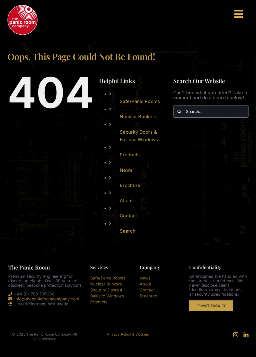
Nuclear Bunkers (138, 116)
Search (128, 231)
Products (130, 154)
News (126, 170)
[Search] (179, 111)
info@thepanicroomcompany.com (46, 298)
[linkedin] (246, 334)
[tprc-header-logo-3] (23, 7)
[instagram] (235, 334)
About (126, 200)
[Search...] (210, 111)
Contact (128, 215)
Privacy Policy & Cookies (128, 334)
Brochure (130, 185)
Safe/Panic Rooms (140, 101)
